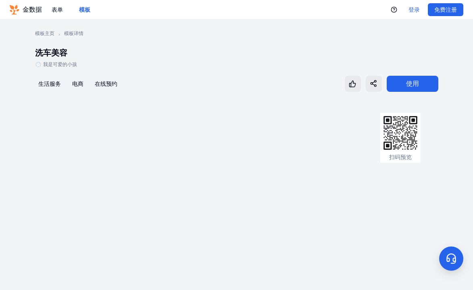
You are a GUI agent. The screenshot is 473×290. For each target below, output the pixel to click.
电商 (77, 84)
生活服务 (49, 84)
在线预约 (106, 84)
